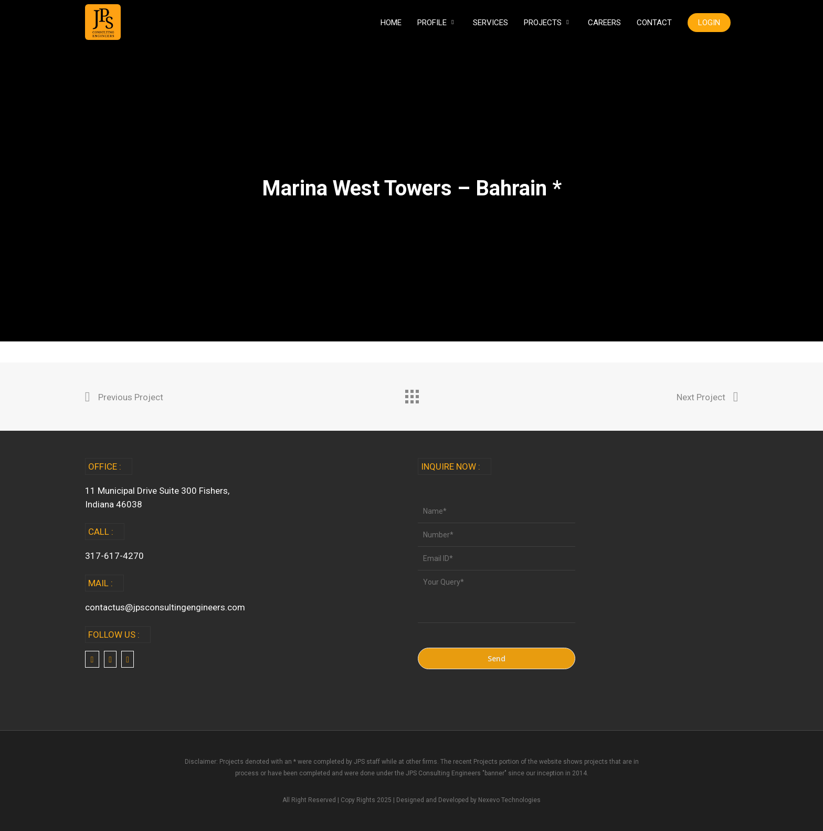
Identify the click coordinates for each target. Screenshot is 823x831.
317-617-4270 (114, 555)
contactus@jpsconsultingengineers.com (165, 607)
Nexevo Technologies (509, 800)
